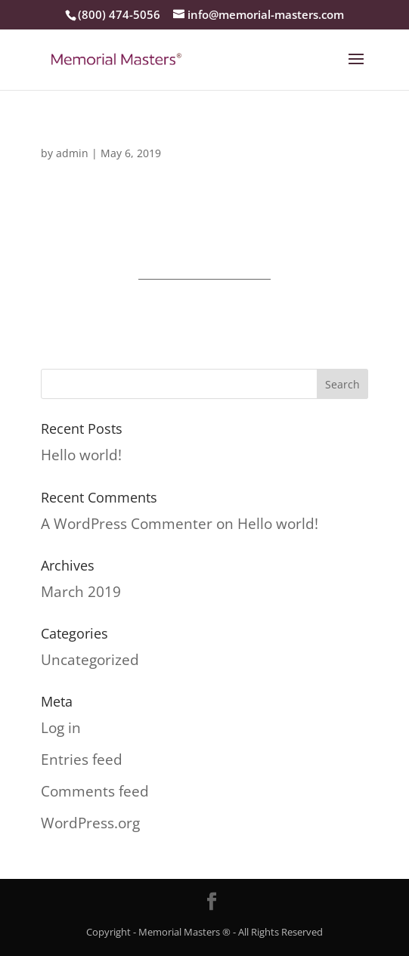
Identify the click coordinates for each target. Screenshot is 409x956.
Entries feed (81, 759)
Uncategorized (90, 660)
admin (72, 153)
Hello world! (81, 455)
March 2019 (81, 592)
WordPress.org (90, 823)
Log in (61, 728)
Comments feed (95, 791)
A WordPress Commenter (126, 524)
